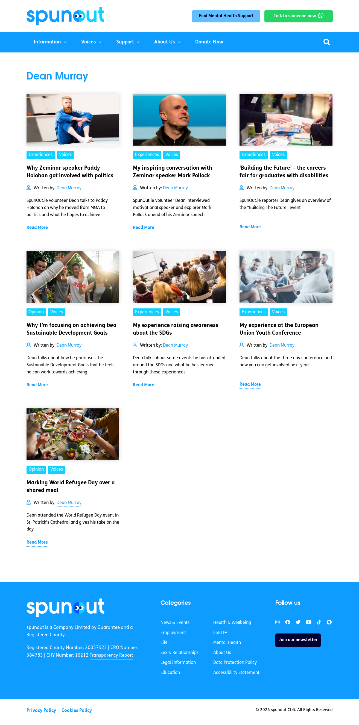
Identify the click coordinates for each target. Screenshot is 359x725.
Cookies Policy (77, 710)
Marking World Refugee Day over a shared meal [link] (71, 486)
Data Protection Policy (235, 663)
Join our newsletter (298, 640)
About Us (164, 42)
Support (125, 42)
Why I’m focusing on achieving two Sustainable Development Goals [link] (71, 329)
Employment (173, 633)
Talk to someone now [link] (295, 16)
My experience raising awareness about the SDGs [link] (175, 329)
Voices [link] (65, 155)
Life (164, 643)
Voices (88, 42)
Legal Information (178, 663)
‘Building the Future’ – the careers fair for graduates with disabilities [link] (284, 172)
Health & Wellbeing (232, 623)
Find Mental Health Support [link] (226, 16)
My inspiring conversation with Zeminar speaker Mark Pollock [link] (172, 172)
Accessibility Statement (236, 673)
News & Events (174, 623)
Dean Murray (69, 188)
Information (47, 42)
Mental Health (227, 643)
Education (170, 673)
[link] (65, 608)
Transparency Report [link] (111, 655)
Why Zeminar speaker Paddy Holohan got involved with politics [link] (70, 172)
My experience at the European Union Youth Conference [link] (279, 329)
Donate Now (209, 42)
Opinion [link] (36, 312)
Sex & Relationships (179, 653)
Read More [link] (37, 228)
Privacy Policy (41, 710)
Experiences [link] (40, 155)
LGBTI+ (220, 633)
